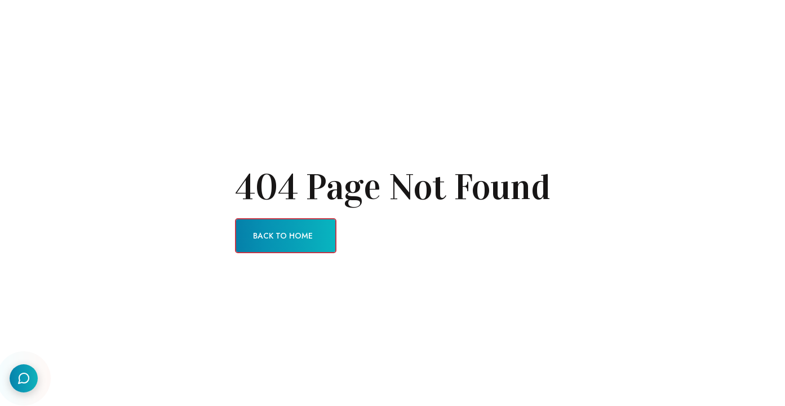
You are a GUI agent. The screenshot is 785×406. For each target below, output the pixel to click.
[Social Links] (24, 378)
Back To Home (283, 235)
